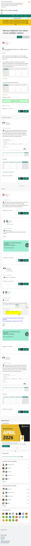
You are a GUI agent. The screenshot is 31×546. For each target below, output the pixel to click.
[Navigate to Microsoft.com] (4, 10)
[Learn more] (6, 446)
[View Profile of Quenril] (6, 42)
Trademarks (3, 538)
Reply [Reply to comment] (26, 178)
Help (21, 15)
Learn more (3, 6)
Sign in (17, 15)
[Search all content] (21, 18)
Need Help (8, 105)
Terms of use (3, 536)
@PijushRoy (14, 202)
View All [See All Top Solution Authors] (4, 481)
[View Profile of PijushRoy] (10, 221)
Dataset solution (4, 94)
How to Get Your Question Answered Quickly (11, 456)
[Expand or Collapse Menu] (1, 13)
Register (13, 15)
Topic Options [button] (25, 37)
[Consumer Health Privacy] (15, 542)
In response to (9, 224)
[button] (19, 37)
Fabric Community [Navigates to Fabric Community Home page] (13, 10)
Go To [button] (25, 15)
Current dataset (4, 78)
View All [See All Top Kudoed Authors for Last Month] (4, 506)
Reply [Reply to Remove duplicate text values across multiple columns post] (26, 111)
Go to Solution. (17, 101)
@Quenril (7, 130)
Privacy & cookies (4, 534)
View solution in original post (8, 172)
